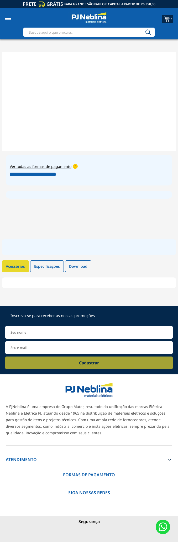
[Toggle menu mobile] (13, 18)
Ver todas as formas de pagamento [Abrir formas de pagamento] (44, 166)
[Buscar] (148, 32)
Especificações (47, 266)
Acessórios (15, 266)
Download (78, 266)
